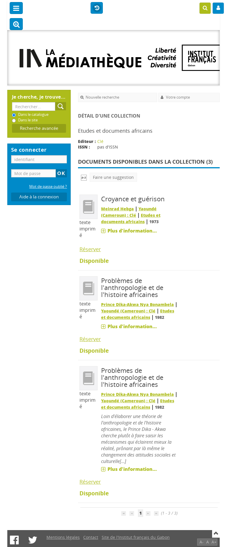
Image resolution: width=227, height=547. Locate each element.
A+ (214, 542)
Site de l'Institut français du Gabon (136, 537)
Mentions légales (63, 537)
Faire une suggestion (113, 177)
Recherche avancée (39, 128)
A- (202, 542)
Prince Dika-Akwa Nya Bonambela (137, 304)
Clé (100, 141)
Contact (90, 537)
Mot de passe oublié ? (48, 186)
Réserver (90, 249)
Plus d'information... (132, 231)
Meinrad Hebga (117, 209)
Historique (97, 8)
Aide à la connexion (39, 197)
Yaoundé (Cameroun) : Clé (128, 311)
